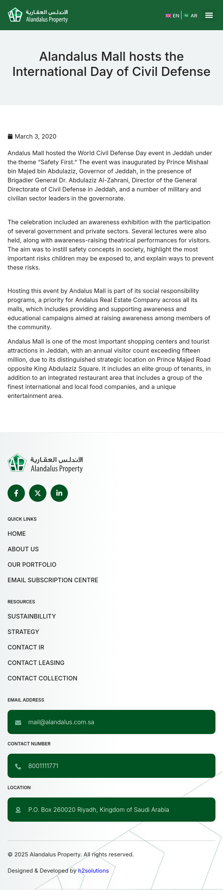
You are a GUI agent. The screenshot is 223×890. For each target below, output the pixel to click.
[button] (209, 15)
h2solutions (93, 870)
